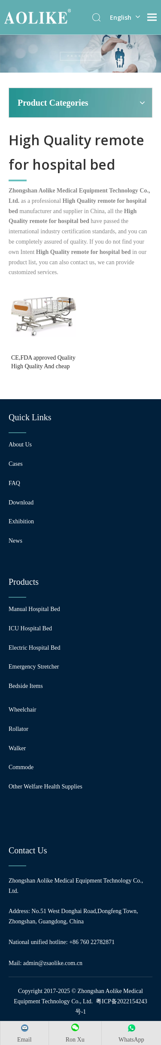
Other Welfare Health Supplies (45, 786)
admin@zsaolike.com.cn (52, 963)
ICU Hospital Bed (30, 628)
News (15, 541)
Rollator (18, 729)
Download (21, 502)
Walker (17, 748)
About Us (20, 444)
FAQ (14, 483)
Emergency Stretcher (34, 666)
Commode (21, 767)
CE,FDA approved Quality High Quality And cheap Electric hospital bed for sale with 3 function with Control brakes (43, 362)
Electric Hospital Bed (35, 648)
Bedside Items (26, 686)
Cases (16, 464)
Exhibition (21, 521)
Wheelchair (22, 709)
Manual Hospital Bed (34, 609)
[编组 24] (80, 53)
